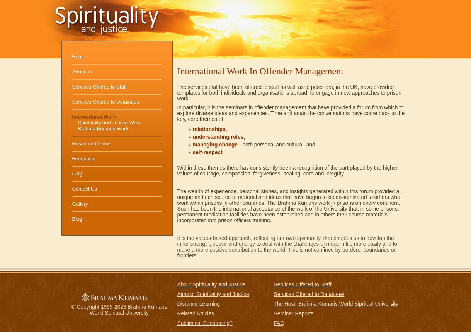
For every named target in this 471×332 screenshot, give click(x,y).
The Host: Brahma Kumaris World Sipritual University (336, 304)
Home (79, 57)
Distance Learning (198, 304)
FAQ (77, 174)
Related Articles (195, 314)
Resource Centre (91, 143)
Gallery (80, 204)
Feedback (83, 159)
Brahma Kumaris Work (103, 128)
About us (82, 72)
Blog (77, 219)
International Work (94, 117)
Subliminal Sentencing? (205, 323)
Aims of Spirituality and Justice (213, 294)
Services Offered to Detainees (105, 102)
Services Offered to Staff (99, 87)
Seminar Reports (294, 314)
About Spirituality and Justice (211, 285)
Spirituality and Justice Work (109, 123)
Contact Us (84, 189)
